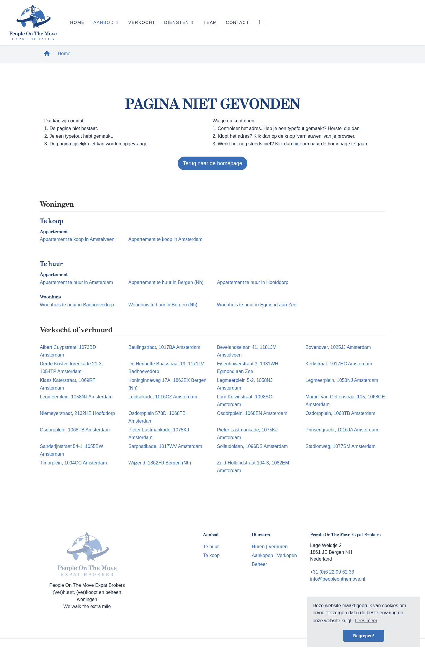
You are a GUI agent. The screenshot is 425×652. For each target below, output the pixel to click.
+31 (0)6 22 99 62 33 (332, 571)
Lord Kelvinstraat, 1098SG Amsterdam (244, 400)
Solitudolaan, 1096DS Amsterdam (252, 446)
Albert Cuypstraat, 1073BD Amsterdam (68, 351)
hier (297, 143)
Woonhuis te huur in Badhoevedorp (77, 304)
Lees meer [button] (366, 620)
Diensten (179, 22)
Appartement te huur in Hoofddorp (252, 282)
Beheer (259, 564)
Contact (237, 22)
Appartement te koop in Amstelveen (77, 239)
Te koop (211, 555)
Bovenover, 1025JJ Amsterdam (338, 347)
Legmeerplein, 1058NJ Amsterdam (341, 380)
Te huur (211, 546)
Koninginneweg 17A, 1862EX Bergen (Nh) (167, 384)
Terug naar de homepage (212, 163)
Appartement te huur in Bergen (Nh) (165, 282)
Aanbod (106, 22)
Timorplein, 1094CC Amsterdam (73, 462)
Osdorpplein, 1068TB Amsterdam (340, 413)
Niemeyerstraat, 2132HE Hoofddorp (77, 413)
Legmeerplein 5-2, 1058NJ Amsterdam (245, 384)
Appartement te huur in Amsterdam (76, 282)
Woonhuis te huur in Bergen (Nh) (162, 304)
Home (77, 22)
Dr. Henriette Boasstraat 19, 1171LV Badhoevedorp (166, 367)
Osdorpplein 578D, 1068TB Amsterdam (157, 417)
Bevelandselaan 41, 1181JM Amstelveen (247, 351)
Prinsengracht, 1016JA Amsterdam (341, 429)
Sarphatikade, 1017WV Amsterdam (165, 446)
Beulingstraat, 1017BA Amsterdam (164, 347)
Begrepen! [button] (363, 635)
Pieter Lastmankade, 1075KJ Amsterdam (158, 433)
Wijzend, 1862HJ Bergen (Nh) (159, 462)
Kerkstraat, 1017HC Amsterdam (338, 363)
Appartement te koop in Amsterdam (165, 239)
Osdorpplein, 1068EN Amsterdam (252, 413)
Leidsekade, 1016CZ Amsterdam (162, 396)
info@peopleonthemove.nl (337, 579)
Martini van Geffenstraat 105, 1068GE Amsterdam (345, 400)
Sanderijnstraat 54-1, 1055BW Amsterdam (71, 450)
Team (210, 22)
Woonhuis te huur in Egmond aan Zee (256, 304)
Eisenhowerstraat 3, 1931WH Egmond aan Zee (247, 367)
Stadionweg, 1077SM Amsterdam (340, 446)
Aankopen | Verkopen (274, 555)
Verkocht (141, 22)
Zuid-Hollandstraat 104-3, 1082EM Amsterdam (253, 466)
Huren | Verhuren (270, 546)
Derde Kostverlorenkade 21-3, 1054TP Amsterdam (71, 367)
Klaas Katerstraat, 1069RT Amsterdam (67, 384)
